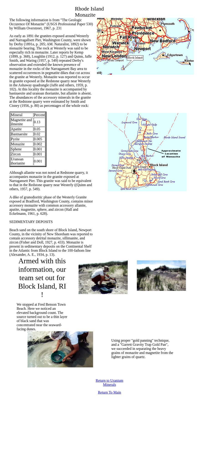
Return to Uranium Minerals (109, 383)
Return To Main (109, 392)
